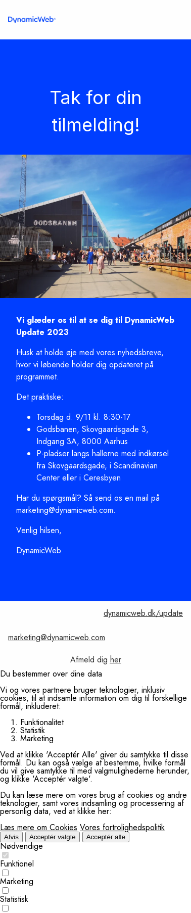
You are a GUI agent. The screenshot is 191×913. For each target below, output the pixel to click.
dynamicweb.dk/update (143, 613)
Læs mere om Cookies (38, 827)
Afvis (11, 837)
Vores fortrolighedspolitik (122, 827)
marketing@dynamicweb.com (56, 637)
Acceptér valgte (52, 837)
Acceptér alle (105, 837)
